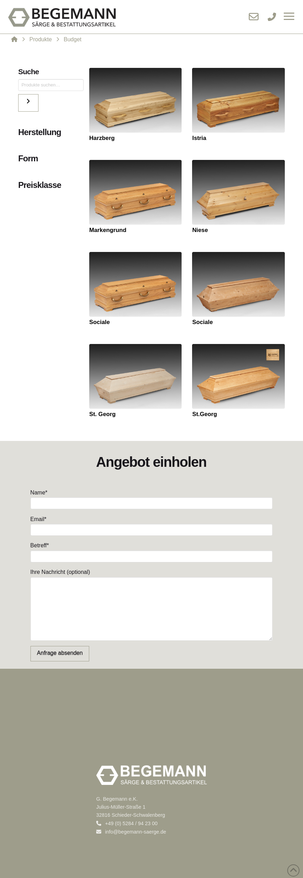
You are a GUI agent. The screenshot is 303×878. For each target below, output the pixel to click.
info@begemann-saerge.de (131, 832)
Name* (151, 498)
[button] (289, 16)
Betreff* (151, 551)
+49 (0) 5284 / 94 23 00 (126, 823)
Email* (151, 525)
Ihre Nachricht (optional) (151, 576)
